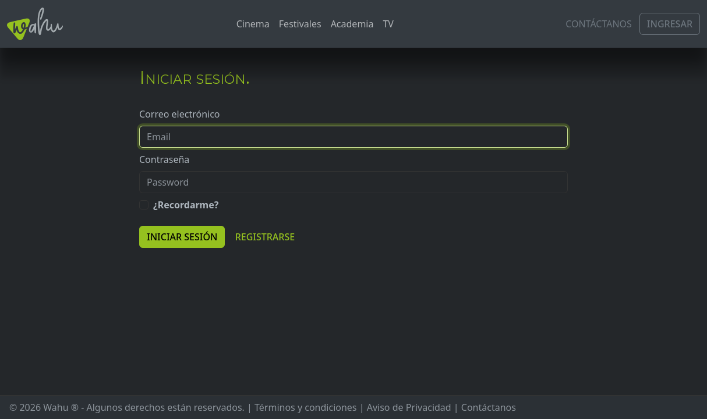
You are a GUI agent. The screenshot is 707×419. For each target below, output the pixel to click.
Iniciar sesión (182, 236)
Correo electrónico (179, 114)
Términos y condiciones (305, 407)
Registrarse (265, 236)
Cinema (253, 23)
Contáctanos (598, 23)
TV (388, 23)
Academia (352, 23)
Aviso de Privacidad (409, 407)
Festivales (300, 23)
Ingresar (669, 23)
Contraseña (164, 159)
